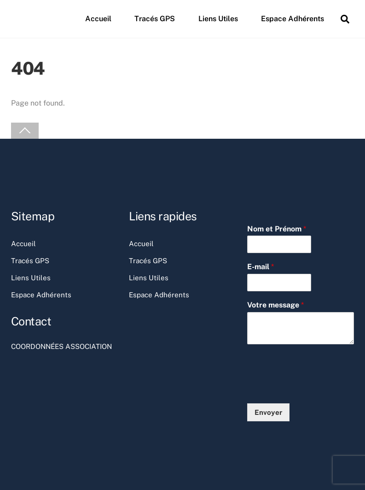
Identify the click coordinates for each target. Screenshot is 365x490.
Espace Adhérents (292, 18)
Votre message (275, 305)
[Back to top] (25, 131)
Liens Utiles (218, 18)
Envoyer (268, 412)
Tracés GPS (154, 18)
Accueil (98, 18)
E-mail (260, 266)
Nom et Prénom (276, 228)
